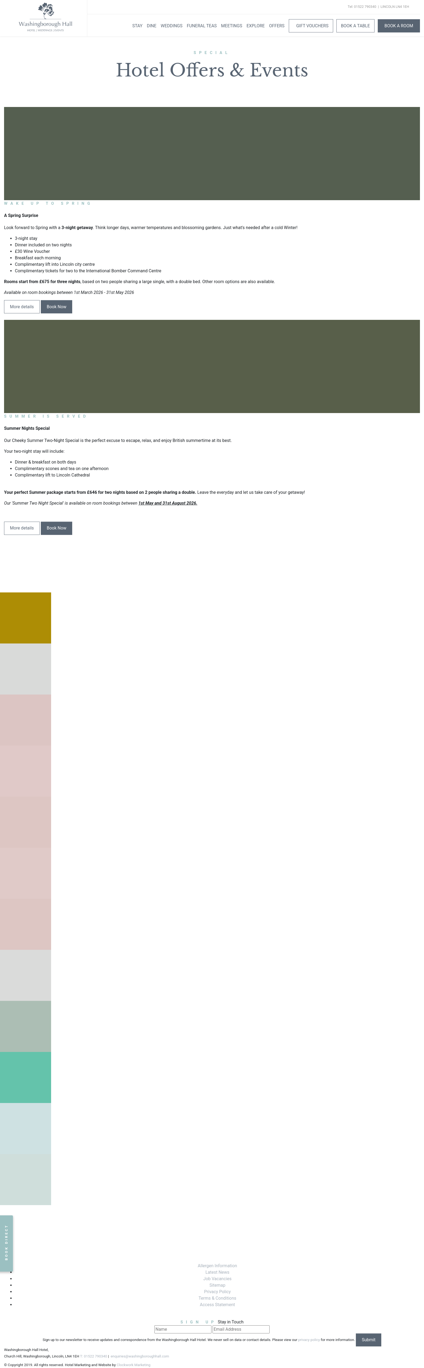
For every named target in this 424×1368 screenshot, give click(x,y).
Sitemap (218, 1285)
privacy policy (309, 1340)
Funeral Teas (202, 25)
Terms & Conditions (217, 1298)
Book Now (57, 306)
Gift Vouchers (311, 25)
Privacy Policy (217, 1291)
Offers (276, 25)
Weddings (171, 25)
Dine (151, 25)
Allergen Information (217, 1265)
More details (22, 306)
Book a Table (355, 25)
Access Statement (217, 1304)
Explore (256, 25)
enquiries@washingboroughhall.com (139, 1356)
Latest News (218, 1272)
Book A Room (399, 25)
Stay (137, 25)
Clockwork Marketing (133, 1365)
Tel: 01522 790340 (362, 7)
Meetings (231, 25)
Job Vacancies (217, 1278)
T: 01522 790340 (93, 1356)
